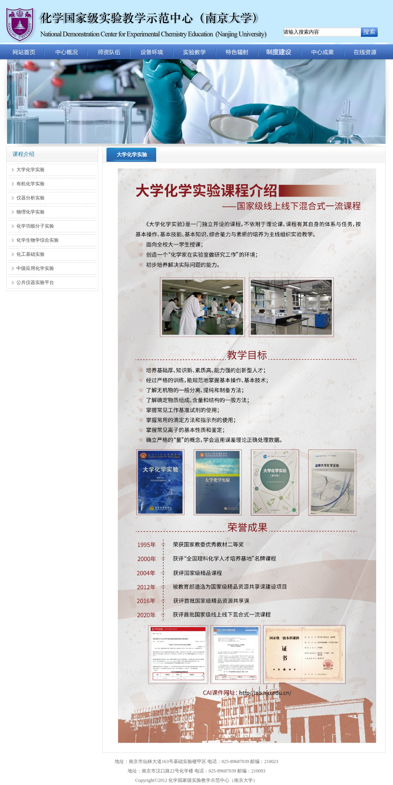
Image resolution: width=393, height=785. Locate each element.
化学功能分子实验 (35, 226)
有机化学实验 (30, 183)
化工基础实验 (30, 254)
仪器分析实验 (30, 198)
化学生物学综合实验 (37, 240)
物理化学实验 (30, 212)
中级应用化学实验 (35, 268)
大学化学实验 (30, 169)
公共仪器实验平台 (35, 282)
